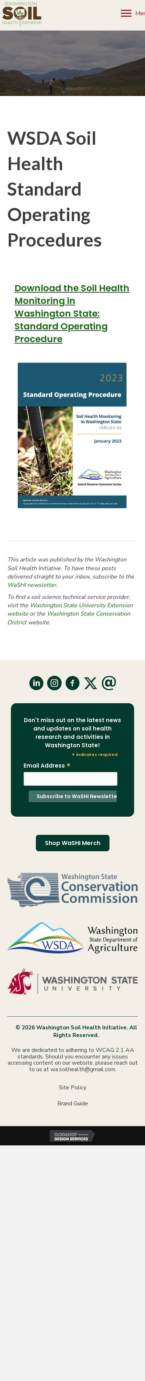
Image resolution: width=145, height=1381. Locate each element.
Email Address (47, 766)
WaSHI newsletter (31, 585)
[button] (36, 683)
